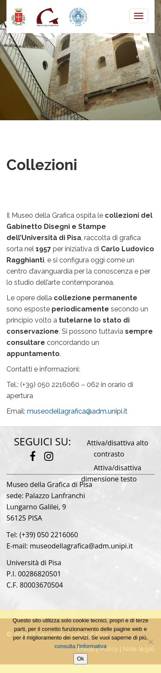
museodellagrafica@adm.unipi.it (77, 411)
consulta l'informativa (80, 646)
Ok (80, 658)
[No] (150, 641)
